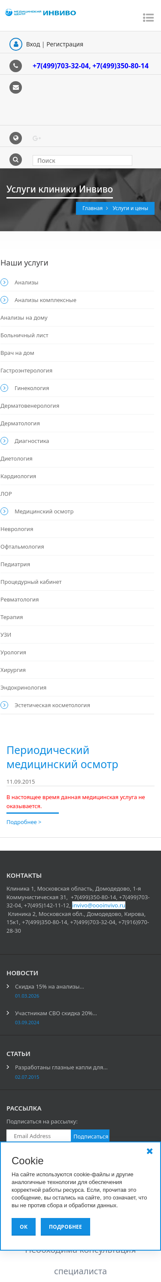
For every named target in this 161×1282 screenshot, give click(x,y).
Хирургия (13, 670)
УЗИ (5, 634)
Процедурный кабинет (31, 582)
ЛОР (6, 494)
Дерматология (20, 423)
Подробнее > (24, 822)
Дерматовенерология (29, 405)
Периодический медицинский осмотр (62, 756)
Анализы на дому (24, 317)
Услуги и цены (130, 208)
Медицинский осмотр (44, 511)
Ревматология (19, 599)
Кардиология (18, 476)
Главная (93, 208)
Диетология (16, 458)
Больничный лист (24, 335)
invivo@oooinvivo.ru (98, 905)
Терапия (11, 617)
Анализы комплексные (45, 300)
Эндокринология (23, 687)
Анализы (26, 282)
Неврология (16, 529)
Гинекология (32, 388)
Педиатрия (15, 564)
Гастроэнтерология (26, 370)
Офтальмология (22, 546)
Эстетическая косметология (52, 705)
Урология (13, 652)
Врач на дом (17, 353)
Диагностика (32, 441)
